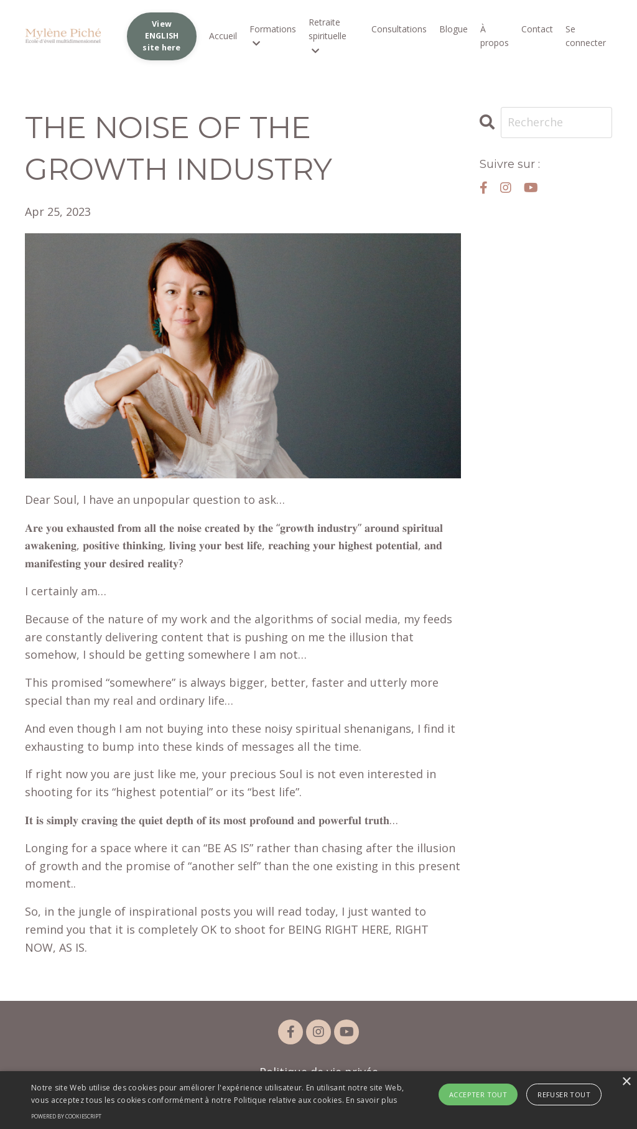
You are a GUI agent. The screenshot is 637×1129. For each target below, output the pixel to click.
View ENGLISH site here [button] (161, 36)
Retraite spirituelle (327, 35)
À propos (494, 36)
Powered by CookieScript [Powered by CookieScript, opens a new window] (66, 1116)
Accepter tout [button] (478, 1094)
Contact (537, 29)
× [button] (626, 1082)
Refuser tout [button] (563, 1094)
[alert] (318, 1100)
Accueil (223, 36)
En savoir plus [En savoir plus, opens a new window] (371, 1100)
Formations (272, 35)
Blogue (453, 29)
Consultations (399, 29)
